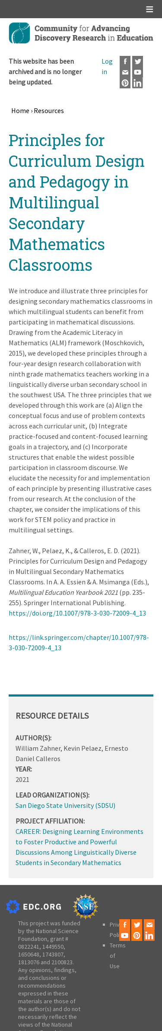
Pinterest (125, 83)
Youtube (137, 72)
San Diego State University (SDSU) (65, 805)
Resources (49, 110)
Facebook (125, 61)
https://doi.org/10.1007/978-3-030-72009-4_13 (77, 613)
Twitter (137, 61)
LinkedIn (137, 83)
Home (20, 110)
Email (125, 72)
